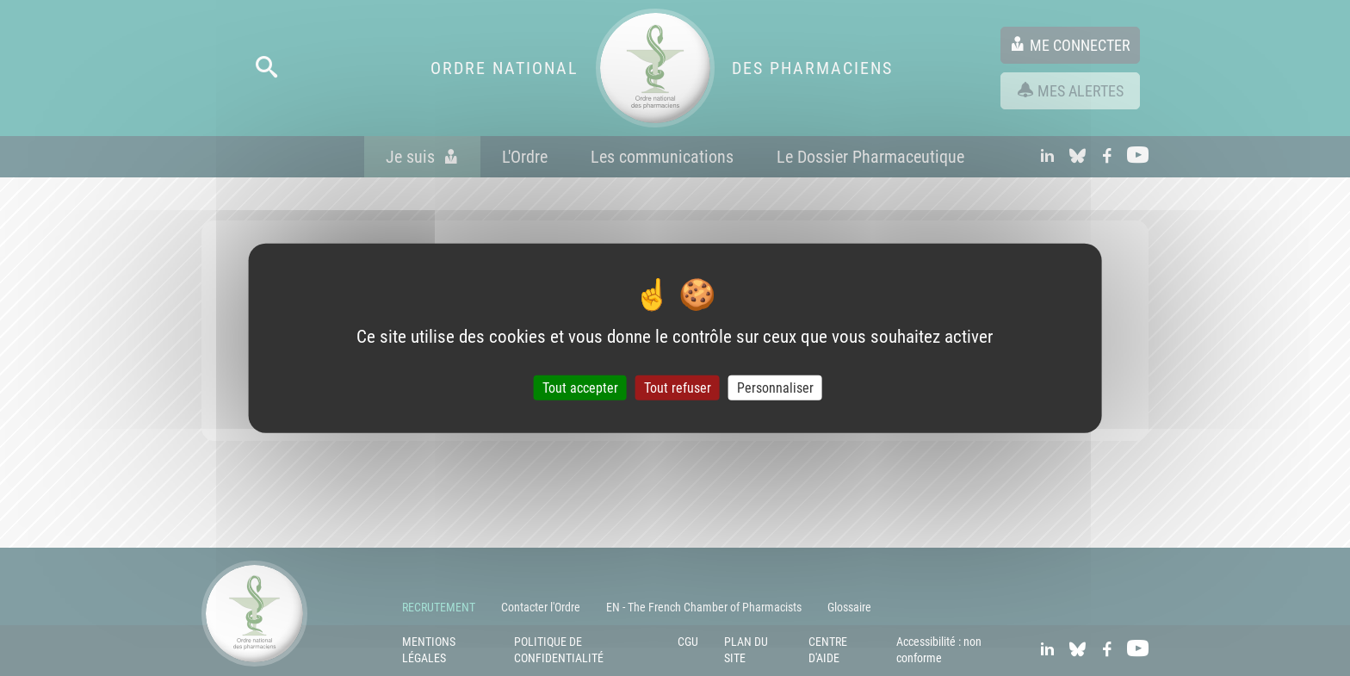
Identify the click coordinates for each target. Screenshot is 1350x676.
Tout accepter (580, 388)
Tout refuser (677, 388)
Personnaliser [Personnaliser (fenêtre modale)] (775, 388)
